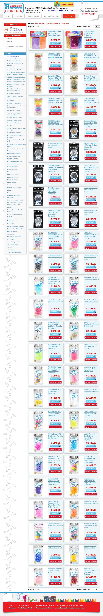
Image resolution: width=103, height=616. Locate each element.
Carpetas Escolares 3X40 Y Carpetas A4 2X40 (14, 114)
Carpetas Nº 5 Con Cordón (14, 120)
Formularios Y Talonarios (14, 164)
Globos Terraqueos (12, 166)
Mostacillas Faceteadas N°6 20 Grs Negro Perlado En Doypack (55, 256)
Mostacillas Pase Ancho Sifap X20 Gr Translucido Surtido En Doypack (90, 525)
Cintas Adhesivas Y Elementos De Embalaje (16, 129)
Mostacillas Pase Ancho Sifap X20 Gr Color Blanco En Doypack (91, 390)
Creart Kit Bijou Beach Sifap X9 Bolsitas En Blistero (91, 55)
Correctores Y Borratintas (14, 132)
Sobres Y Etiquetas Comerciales (16, 242)
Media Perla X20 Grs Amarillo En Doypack (54, 391)
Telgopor (9, 247)
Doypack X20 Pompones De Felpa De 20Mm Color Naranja (90, 481)
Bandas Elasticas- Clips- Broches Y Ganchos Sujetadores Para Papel (16, 80)
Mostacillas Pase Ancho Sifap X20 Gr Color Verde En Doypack (91, 300)
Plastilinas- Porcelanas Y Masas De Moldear (16, 220)
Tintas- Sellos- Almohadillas (14, 252)
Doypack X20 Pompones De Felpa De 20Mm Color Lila (54, 459)
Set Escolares (11, 239)
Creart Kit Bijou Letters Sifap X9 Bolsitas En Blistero (55, 55)
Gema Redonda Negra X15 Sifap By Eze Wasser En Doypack (55, 168)
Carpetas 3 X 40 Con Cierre (14, 103)
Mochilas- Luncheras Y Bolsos (15, 200)
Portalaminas (10, 223)
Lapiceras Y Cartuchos (13, 174)
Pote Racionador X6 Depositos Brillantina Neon (54, 33)
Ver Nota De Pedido (16, 30)
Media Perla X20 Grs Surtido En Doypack (54, 414)
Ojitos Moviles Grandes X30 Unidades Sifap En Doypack (55, 325)
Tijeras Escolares (12, 250)
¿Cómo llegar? (23, 605)
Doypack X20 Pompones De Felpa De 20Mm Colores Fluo (90, 459)
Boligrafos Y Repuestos (13, 93)
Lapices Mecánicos (12, 180)
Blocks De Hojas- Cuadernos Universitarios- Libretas (15, 90)
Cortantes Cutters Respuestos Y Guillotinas (16, 136)
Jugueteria (9, 38)
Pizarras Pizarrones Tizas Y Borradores (14, 211)
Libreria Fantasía (11, 185)
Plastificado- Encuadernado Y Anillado (15, 215)
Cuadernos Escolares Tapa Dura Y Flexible (16, 145)
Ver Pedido (69, 16)
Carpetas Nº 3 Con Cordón (14, 117)
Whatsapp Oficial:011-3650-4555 (62, 10)
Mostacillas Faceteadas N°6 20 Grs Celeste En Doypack (55, 280)
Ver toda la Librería (13, 56)
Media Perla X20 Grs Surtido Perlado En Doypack (91, 324)
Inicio (7, 16)
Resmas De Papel (12, 231)
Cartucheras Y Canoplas (13, 123)
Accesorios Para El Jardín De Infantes (15, 64)
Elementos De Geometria (14, 153)
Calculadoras (10, 100)
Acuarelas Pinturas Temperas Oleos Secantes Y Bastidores (15, 69)
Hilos (8, 172)
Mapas (9, 193)
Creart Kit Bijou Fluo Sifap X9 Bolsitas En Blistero (91, 100)
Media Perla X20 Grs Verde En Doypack (54, 346)
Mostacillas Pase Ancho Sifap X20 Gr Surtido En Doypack (54, 369)
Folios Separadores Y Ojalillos (15, 161)
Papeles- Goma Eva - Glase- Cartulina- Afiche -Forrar (15, 203)
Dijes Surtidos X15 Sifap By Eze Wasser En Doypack (55, 213)
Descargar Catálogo (51, 16)
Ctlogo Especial (33, 16)
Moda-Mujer (9, 51)
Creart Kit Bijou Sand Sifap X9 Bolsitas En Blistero (91, 78)
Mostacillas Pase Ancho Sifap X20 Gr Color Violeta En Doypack (91, 278)
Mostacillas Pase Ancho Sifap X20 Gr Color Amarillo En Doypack (90, 547)
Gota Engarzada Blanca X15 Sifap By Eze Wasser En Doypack (90, 212)
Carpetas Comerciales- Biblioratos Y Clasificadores (16, 106)
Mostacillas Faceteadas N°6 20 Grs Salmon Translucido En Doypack (55, 570)
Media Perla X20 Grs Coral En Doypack (90, 346)
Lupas (9, 190)
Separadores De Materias (14, 236)
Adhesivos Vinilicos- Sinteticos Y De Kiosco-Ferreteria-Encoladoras (16, 73)
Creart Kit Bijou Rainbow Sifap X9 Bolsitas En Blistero (55, 100)
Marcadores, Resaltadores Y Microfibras (15, 196)
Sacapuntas (10, 234)
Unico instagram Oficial (44, 608)
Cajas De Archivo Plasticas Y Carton (15, 97)
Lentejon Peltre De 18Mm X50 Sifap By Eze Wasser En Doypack (55, 145)
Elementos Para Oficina (13, 156)
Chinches (9, 125)
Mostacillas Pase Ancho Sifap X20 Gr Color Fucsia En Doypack (55, 300)
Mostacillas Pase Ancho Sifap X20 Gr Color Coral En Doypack (91, 502)
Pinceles (9, 207)
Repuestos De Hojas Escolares (15, 226)
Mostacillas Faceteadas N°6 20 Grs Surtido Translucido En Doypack (91, 257)
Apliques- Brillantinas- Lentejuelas (16, 77)
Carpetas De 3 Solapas (13, 110)
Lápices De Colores (12, 177)
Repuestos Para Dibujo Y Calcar (16, 229)
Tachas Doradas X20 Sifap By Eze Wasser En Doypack (90, 123)
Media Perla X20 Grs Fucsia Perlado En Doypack (55, 436)
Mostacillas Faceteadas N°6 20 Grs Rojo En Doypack (91, 571)
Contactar (18, 16)
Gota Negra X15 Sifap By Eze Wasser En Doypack (54, 190)
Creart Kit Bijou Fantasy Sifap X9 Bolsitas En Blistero (55, 78)
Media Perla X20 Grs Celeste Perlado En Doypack (90, 437)
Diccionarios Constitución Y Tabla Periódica (16, 150)
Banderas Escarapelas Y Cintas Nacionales (15, 85)
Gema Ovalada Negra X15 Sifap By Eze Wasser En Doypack (91, 168)
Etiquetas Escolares (12, 158)
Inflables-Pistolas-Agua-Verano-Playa (14, 47)
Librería (8, 53)
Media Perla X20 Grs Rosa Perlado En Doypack (90, 369)
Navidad (8, 44)
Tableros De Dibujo (12, 244)
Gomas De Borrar (12, 169)
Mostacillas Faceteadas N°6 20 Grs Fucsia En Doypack (91, 235)
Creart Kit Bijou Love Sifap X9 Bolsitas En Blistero (55, 123)
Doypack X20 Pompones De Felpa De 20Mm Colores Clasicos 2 (55, 525)
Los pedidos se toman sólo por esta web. (69, 608)
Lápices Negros (11, 182)
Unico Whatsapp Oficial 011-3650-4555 (69, 605)
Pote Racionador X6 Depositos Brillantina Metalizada (90, 34)
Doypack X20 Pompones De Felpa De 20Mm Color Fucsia (54, 504)
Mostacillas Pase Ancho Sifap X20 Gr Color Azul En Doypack (55, 546)
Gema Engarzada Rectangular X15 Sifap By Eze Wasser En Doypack (90, 189)
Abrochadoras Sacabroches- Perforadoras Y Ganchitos (15, 60)
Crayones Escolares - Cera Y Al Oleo (15, 140)
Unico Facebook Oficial (44, 605)
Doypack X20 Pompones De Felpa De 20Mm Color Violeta (54, 481)
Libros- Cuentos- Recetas (14, 187)
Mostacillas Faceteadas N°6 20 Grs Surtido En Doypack (55, 235)
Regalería (9, 41)
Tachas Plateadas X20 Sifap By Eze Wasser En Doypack (90, 146)
